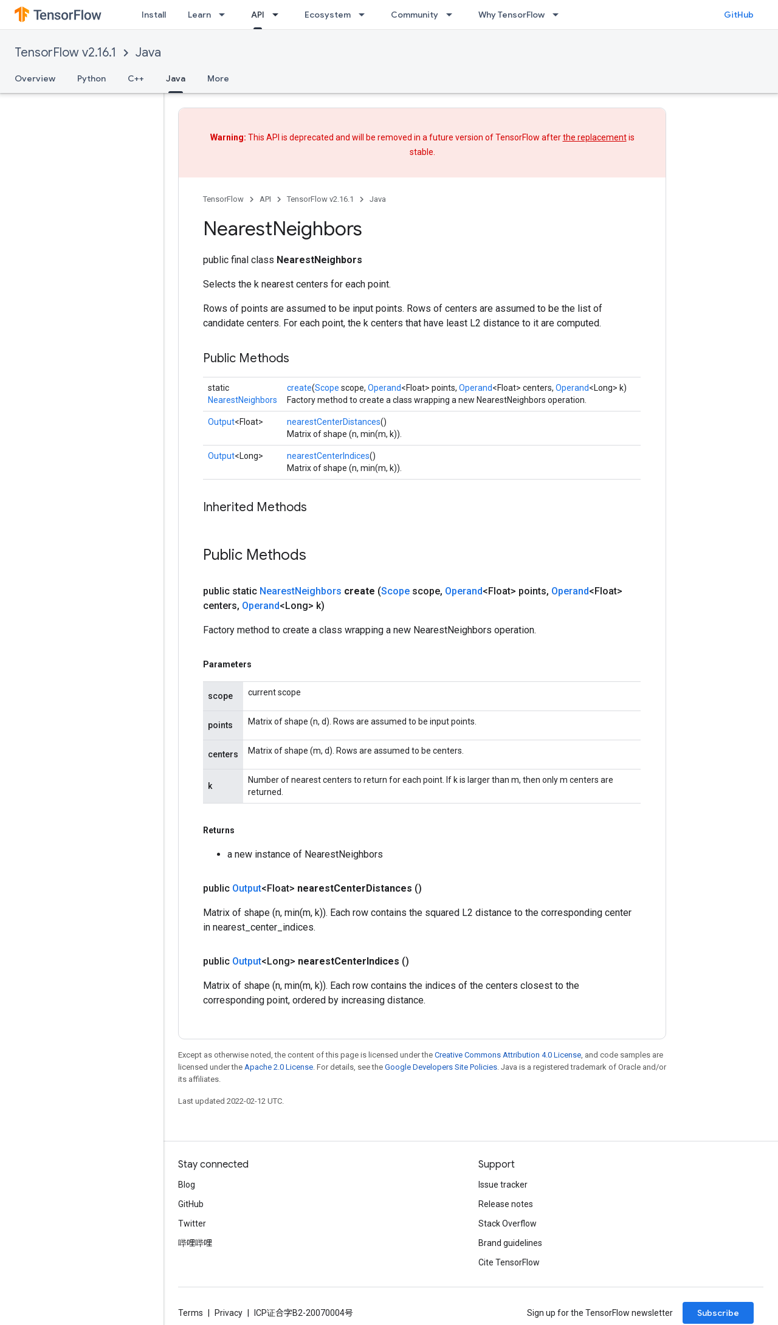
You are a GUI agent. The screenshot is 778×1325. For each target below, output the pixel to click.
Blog (186, 1184)
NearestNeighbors (242, 400)
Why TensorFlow (511, 14)
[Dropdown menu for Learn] (225, 14)
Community (414, 14)
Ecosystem (328, 14)
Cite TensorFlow (509, 1262)
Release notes (505, 1204)
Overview (35, 78)
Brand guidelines (510, 1243)
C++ (136, 78)
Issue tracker (503, 1184)
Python (91, 78)
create (299, 388)
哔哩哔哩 (195, 1243)
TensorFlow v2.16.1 (65, 52)
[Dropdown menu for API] (279, 14)
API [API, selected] (257, 14)
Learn (199, 14)
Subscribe (718, 1312)
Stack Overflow (507, 1223)
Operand (384, 388)
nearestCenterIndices (328, 456)
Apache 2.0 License (278, 1067)
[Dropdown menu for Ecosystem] (365, 14)
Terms (190, 1313)
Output (221, 422)
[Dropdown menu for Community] (452, 14)
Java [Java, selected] (175, 78)
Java (148, 52)
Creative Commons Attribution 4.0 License (508, 1054)
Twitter (192, 1223)
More (218, 78)
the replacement (595, 137)
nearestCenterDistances (333, 422)
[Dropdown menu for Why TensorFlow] (559, 14)
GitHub (739, 14)
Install (154, 14)
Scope (327, 388)
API (265, 199)
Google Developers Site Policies (441, 1067)
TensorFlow (223, 199)
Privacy (229, 1313)
